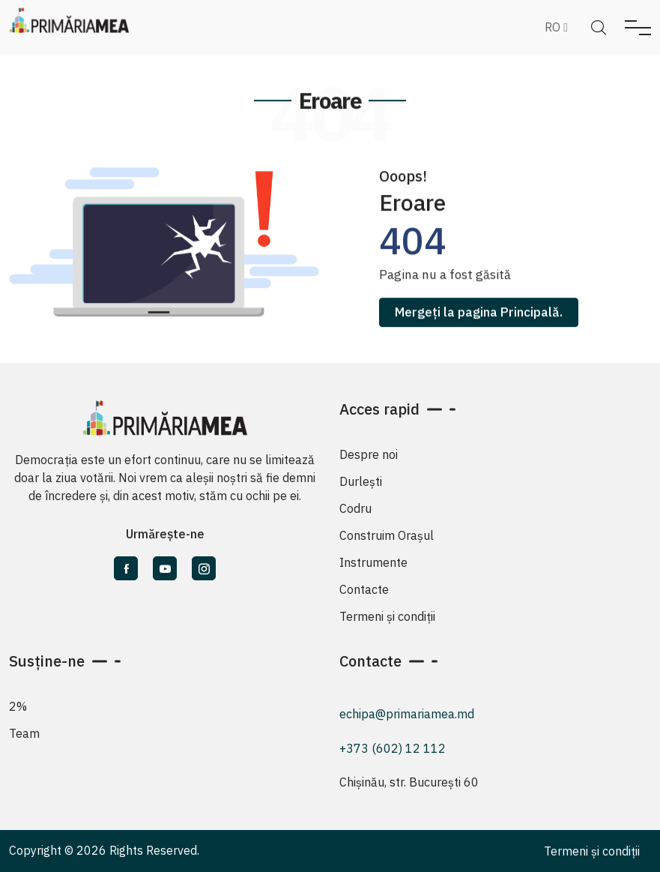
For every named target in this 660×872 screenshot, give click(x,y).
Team (24, 733)
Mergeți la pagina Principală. (479, 315)
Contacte (364, 589)
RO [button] (556, 26)
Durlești (360, 481)
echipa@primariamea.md (406, 713)
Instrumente (373, 562)
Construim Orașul (386, 535)
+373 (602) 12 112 (392, 748)
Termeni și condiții (387, 616)
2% (18, 706)
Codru (355, 508)
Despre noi (368, 454)
